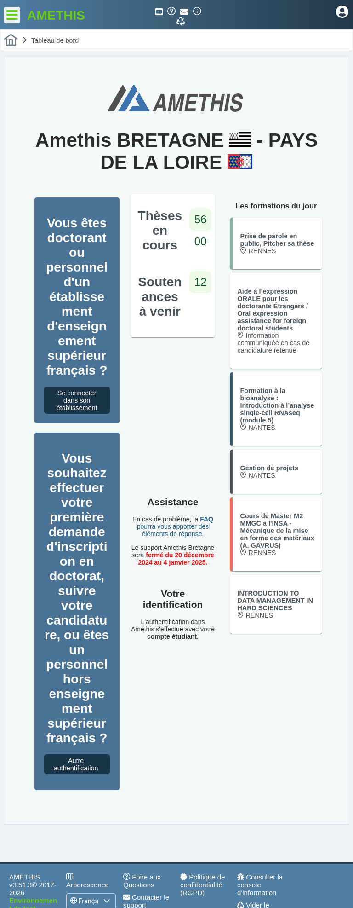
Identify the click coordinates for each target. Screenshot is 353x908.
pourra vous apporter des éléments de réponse (175, 526)
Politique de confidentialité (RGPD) (202, 884)
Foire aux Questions (142, 881)
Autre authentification (78, 764)
